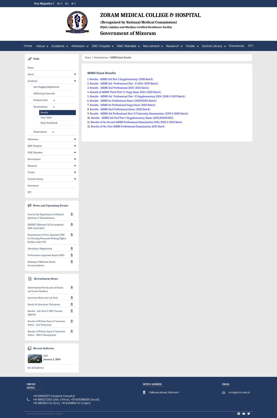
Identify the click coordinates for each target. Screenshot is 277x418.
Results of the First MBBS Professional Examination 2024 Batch (128, 126)
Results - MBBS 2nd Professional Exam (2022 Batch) (120, 109)
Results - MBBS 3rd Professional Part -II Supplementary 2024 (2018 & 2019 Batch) (137, 96)
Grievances (33, 185)
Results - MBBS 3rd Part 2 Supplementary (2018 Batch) (121, 79)
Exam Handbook (49, 122)
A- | (73, 3)
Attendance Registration (40, 248)
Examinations (101, 57)
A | (66, 3)
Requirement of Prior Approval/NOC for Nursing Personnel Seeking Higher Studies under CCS (47, 238)
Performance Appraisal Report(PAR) (46, 255)
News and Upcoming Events (50, 205)
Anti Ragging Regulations (46, 86)
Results (44, 112)
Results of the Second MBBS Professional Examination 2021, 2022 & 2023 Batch (136, 122)
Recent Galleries (43, 348)
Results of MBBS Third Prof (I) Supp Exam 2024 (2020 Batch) (125, 92)
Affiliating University (44, 93)
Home (31, 67)
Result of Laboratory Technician (44, 304)
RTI (29, 192)
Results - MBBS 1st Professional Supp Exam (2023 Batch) (122, 105)
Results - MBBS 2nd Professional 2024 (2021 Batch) (119, 87)
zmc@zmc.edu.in (239, 392)
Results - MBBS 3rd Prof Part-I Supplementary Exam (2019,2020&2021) (132, 118)
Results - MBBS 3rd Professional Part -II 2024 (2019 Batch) (124, 83)
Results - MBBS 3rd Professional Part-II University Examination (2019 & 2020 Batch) (138, 113)
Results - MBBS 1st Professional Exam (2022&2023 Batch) (123, 100)
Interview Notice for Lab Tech (43, 297)
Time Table (46, 117)
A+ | (59, 3)
